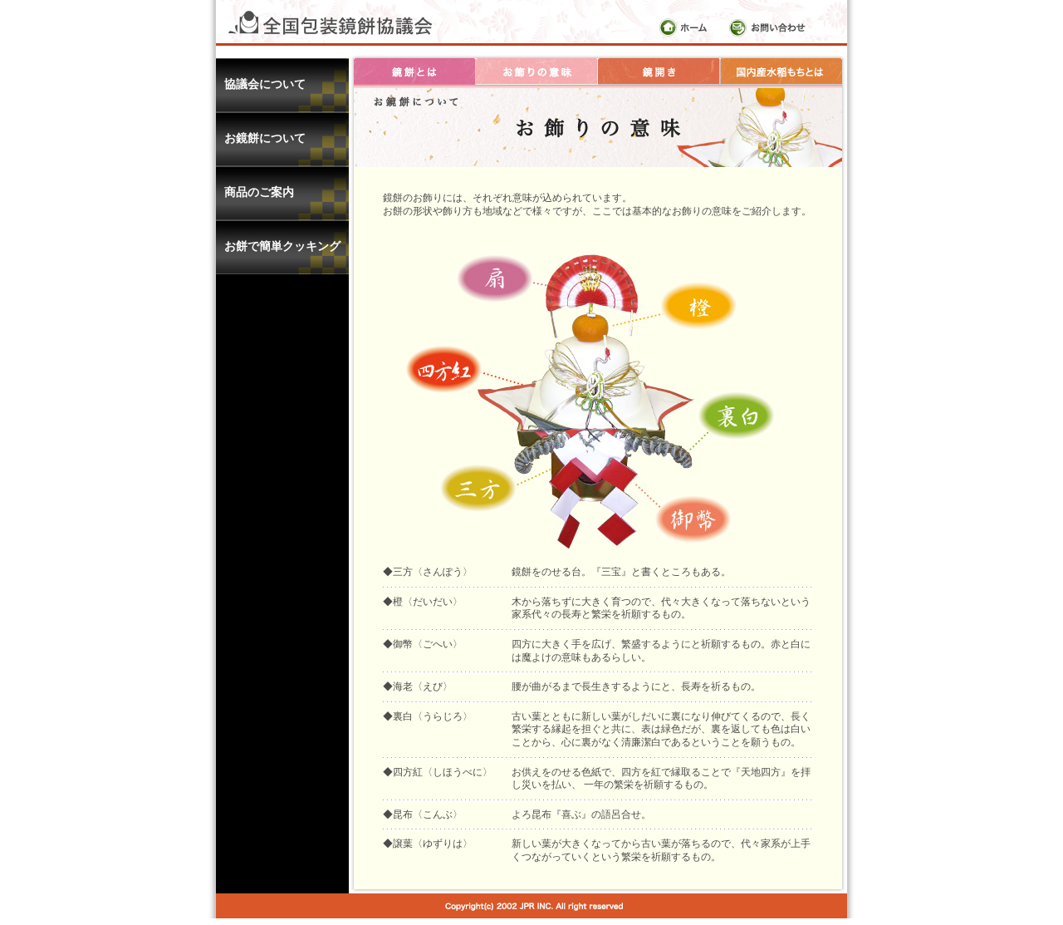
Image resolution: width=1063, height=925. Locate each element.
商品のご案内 (259, 192)
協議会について (265, 84)
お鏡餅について (265, 138)
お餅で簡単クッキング (282, 246)
